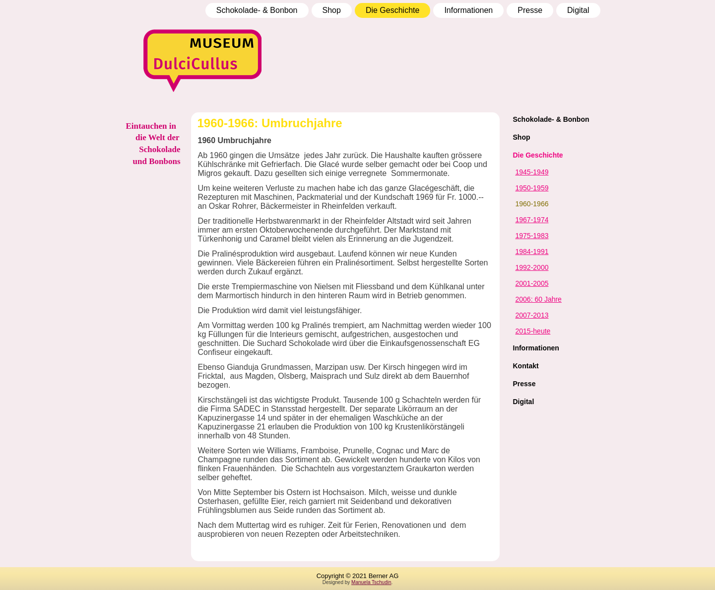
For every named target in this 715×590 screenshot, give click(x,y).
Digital (578, 10)
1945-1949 (532, 172)
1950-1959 (532, 188)
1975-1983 (532, 236)
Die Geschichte (393, 10)
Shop (332, 10)
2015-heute (533, 331)
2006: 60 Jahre (539, 299)
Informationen (468, 10)
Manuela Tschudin (371, 582)
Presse (530, 10)
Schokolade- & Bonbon (257, 10)
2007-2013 (532, 315)
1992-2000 (532, 267)
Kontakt (526, 366)
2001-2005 (532, 283)
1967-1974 (532, 220)
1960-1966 (532, 204)
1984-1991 (532, 251)
